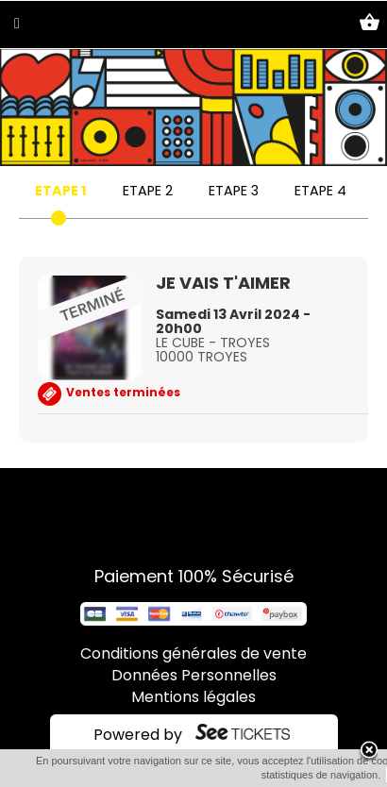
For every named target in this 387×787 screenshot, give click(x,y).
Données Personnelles (194, 676)
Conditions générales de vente (193, 654)
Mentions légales (193, 698)
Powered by (137, 736)
